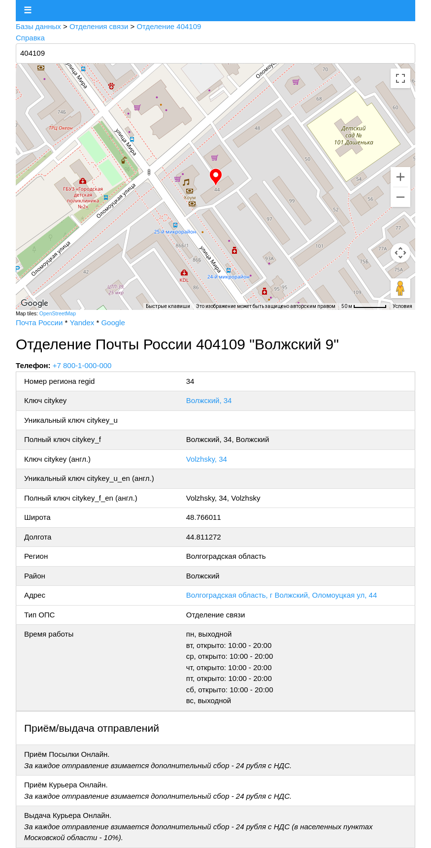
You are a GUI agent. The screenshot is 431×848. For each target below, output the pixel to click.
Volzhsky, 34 (206, 459)
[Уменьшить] (400, 197)
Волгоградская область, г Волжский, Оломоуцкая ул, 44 (281, 595)
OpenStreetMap (57, 313)
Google (113, 322)
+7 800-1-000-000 (82, 365)
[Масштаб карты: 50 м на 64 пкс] (364, 306)
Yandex (81, 322)
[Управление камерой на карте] (400, 253)
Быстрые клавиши (168, 306)
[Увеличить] (400, 177)
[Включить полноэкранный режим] (400, 78)
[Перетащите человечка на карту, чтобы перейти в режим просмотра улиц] (400, 288)
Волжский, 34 (209, 400)
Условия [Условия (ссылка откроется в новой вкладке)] (402, 306)
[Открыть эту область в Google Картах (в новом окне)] (34, 303)
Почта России (39, 322)
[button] (215, 177)
